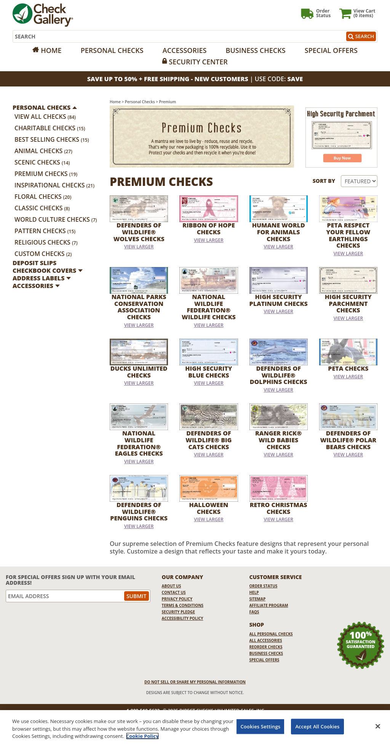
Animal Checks (43, 151)
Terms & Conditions (183, 605)
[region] (195, 727)
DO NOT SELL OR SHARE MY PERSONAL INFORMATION (195, 682)
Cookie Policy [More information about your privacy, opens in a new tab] (142, 736)
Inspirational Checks (54, 185)
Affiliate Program (268, 605)
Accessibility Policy (182, 618)
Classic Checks (42, 208)
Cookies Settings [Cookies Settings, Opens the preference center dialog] (260, 726)
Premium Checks (45, 174)
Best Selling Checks (51, 139)
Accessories (185, 50)
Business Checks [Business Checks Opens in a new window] (266, 653)
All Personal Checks (270, 634)
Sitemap (257, 599)
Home (51, 50)
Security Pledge (178, 612)
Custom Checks (43, 254)
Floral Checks (42, 196)
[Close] (377, 726)
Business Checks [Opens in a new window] (256, 50)
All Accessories (265, 640)
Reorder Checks (265, 647)
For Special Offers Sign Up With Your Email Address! (70, 580)
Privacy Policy (177, 599)
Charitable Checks (49, 128)
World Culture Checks (55, 219)
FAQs (254, 612)
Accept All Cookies (317, 726)
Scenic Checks (42, 162)
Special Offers (331, 50)
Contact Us (174, 592)
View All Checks (45, 116)
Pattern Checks (44, 231)
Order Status (263, 586)
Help (254, 592)
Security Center (198, 61)
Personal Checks (112, 50)
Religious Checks (46, 242)
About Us (171, 586)
